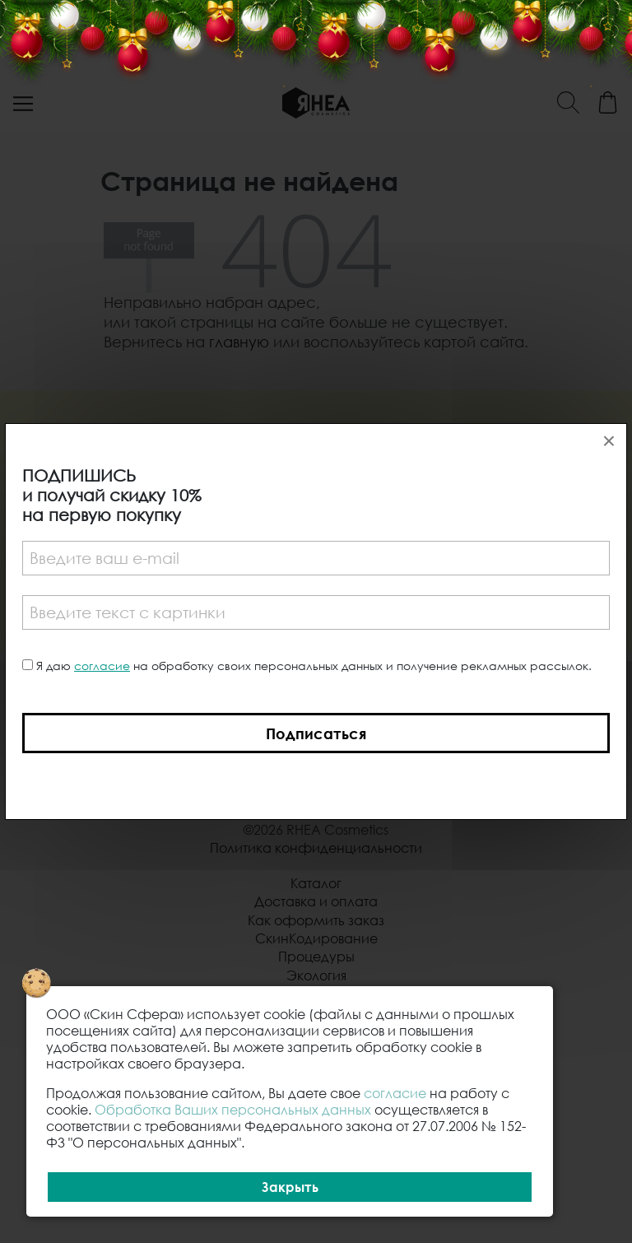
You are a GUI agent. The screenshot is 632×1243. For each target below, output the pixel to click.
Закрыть (290, 1187)
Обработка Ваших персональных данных (233, 1109)
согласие (102, 666)
